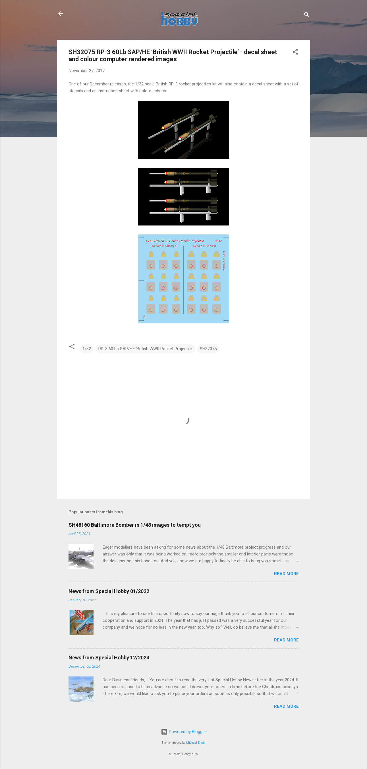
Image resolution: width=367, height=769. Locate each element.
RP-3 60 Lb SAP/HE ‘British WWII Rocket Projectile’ (145, 348)
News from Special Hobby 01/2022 (109, 591)
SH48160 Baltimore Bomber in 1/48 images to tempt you (135, 525)
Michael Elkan (196, 743)
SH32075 (208, 348)
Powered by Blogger (183, 731)
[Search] (306, 15)
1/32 (86, 348)
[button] (295, 52)
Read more (286, 573)
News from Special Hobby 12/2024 (109, 658)
